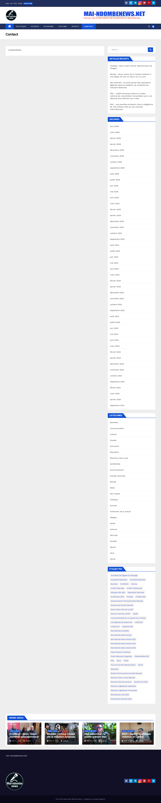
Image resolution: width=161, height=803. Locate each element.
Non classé (115, 494)
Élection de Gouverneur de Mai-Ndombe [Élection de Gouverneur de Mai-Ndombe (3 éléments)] (126, 673)
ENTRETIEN (115, 464)
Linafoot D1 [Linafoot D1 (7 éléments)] (115, 626)
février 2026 (115, 138)
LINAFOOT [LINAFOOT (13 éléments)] (139, 622)
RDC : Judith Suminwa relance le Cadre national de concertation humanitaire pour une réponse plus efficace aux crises (131, 95)
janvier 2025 (115, 215)
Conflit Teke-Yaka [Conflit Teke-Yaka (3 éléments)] (117, 588)
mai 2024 (114, 263)
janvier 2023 (115, 358)
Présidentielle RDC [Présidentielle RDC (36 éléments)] (142, 656)
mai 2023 (114, 334)
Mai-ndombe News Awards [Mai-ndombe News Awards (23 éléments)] (121, 635)
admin (27, 741)
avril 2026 (114, 126)
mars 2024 (114, 275)
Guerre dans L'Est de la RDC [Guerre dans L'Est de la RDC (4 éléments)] (122, 609)
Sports (75, 26)
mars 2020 (115, 393)
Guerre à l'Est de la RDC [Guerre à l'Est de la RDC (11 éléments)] (120, 614)
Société (35, 26)
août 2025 (114, 174)
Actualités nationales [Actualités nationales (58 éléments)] (119, 580)
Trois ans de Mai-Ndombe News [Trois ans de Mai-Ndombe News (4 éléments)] (123, 665)
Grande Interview (117, 476)
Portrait (113, 506)
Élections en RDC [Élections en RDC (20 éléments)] (140, 682)
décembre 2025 (117, 150)
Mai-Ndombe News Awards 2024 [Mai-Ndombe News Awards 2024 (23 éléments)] (123, 648)
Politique (21, 26)
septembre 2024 (117, 239)
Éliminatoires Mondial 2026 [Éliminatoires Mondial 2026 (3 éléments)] (121, 699)
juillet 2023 (115, 322)
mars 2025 (114, 203)
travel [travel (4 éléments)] (126, 660)
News (112, 488)
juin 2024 (114, 257)
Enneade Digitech (99, 799)
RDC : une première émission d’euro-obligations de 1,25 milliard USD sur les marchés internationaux (131, 106)
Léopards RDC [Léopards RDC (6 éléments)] (127, 626)
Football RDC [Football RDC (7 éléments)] (141, 597)
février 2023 (115, 352)
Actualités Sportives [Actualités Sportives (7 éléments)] (137, 580)
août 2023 (114, 316)
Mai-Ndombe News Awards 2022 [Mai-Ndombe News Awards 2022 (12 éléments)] (123, 639)
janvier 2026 (115, 144)
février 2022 (115, 388)
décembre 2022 (117, 364)
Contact (88, 26)
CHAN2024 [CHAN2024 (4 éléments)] (124, 584)
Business (114, 422)
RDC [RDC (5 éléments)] (112, 660)
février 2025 (115, 209)
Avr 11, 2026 (16, 741)
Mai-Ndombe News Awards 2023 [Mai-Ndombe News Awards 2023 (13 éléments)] (123, 643)
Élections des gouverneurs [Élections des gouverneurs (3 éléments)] (121, 682)
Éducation (114, 452)
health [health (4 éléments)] (135, 614)
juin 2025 (114, 186)
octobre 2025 (116, 162)
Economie (48, 26)
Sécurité (114, 535)
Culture (62, 26)
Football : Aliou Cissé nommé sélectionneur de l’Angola (24, 736)
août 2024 (114, 245)
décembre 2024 (117, 221)
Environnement (117, 470)
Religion (113, 517)
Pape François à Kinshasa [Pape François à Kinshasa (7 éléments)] (120, 652)
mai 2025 (114, 192)
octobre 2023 (116, 304)
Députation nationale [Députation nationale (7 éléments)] (136, 592)
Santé (112, 523)
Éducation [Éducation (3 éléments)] (114, 669)
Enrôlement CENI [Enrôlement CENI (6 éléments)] (117, 597)
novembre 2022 (117, 370)
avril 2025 (114, 198)
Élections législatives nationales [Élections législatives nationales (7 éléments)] (123, 686)
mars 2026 (115, 132)
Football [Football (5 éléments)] (130, 597)
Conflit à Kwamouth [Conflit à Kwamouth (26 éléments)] (134, 588)
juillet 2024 (115, 251)
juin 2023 (114, 328)
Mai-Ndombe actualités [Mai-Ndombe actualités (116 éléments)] (120, 631)
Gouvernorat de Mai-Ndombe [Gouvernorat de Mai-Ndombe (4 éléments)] (122, 605)
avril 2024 (114, 269)
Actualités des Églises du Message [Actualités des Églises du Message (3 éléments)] (124, 575)
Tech (112, 553)
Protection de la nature (120, 511)
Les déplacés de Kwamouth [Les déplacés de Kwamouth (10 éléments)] (121, 622)
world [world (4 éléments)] (140, 665)
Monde (113, 482)
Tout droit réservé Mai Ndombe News (69, 799)
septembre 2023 (117, 310)
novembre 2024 (117, 227)
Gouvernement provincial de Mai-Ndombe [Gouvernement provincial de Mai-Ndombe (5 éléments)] (127, 601)
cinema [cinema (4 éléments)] (134, 584)
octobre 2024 (116, 233)
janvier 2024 (115, 287)
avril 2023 (114, 340)
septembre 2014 (117, 405)
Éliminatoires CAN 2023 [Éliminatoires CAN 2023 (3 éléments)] (120, 695)
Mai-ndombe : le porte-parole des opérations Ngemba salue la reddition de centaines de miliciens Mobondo (130, 85)
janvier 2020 (115, 399)
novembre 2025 (117, 156)
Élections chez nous (119, 458)
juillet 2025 (115, 180)
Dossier (113, 440)
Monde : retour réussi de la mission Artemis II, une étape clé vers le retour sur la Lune (61, 738)
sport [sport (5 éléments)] (119, 660)
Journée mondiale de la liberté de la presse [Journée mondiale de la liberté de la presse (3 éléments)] (128, 618)
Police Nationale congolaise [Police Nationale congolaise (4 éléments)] (121, 656)
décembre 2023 (117, 293)
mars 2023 (114, 346)
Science (113, 529)
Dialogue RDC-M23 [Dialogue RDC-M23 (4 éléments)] (118, 592)
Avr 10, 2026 (91, 741)
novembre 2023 (117, 298)
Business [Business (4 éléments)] (114, 584)
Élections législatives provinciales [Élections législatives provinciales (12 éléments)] (124, 690)
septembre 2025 (117, 168)
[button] (149, 26)
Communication (117, 428)
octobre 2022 (116, 376)
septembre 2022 (117, 382)
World (112, 559)
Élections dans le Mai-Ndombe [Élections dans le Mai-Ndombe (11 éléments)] (123, 678)
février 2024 (115, 281)
